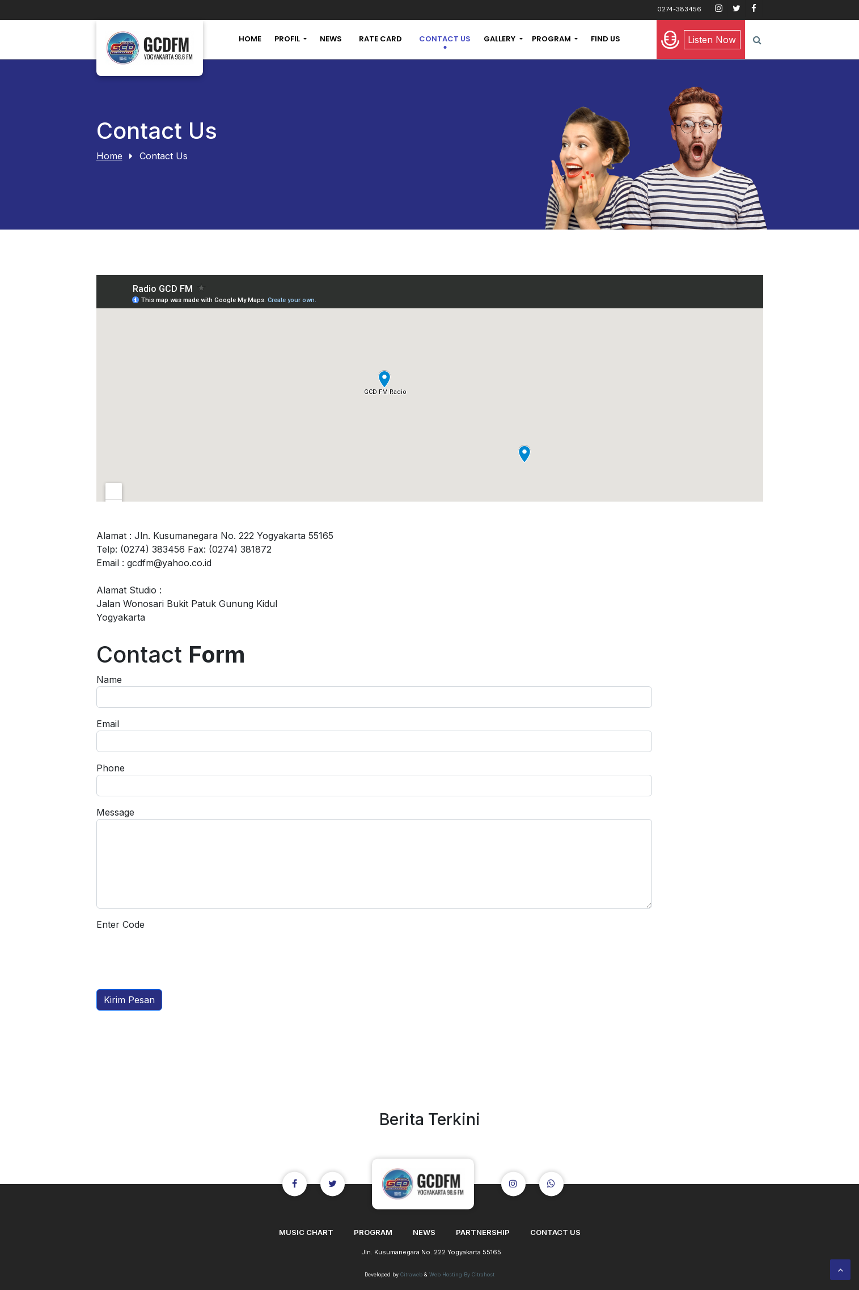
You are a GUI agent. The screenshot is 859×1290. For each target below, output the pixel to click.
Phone (110, 768)
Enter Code (120, 924)
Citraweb (411, 1274)
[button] (290, 39)
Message (115, 812)
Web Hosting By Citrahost (461, 1274)
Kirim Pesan (129, 999)
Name (109, 679)
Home (109, 156)
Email (107, 723)
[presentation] (182, 953)
